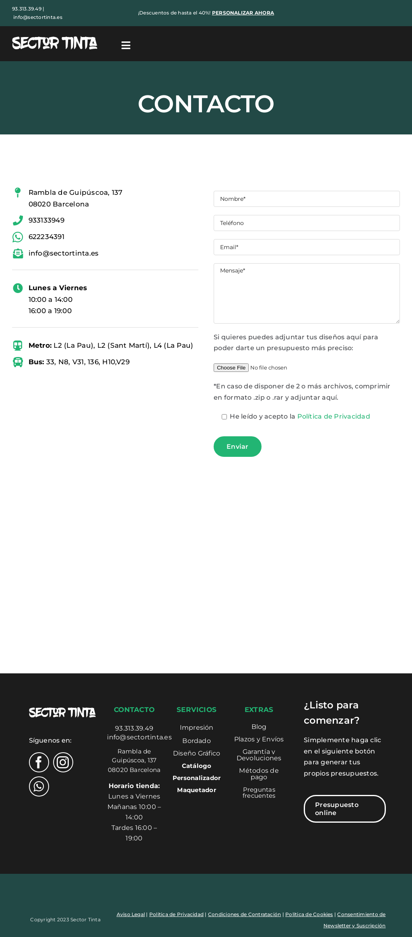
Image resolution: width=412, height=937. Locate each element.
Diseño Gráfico (196, 753)
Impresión (197, 727)
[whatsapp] (39, 786)
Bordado (196, 741)
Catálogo (197, 766)
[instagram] (63, 762)
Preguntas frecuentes (259, 792)
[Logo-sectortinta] (54, 37)
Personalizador (196, 778)
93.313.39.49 (134, 728)
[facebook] (39, 762)
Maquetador (196, 790)
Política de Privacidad (333, 416)
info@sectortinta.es (37, 17)
